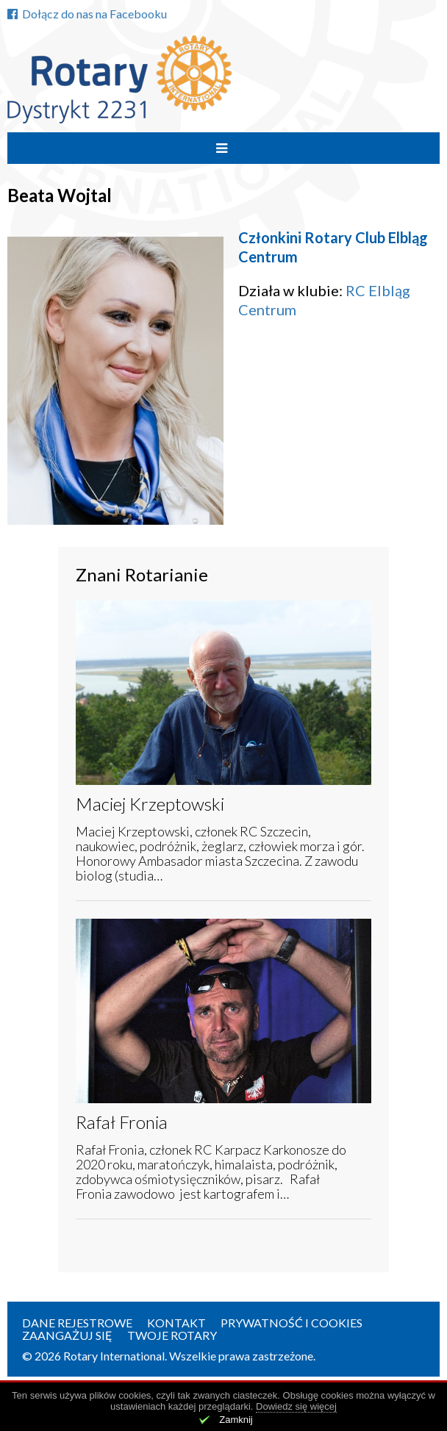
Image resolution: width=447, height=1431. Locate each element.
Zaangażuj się (67, 1335)
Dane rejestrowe (77, 1323)
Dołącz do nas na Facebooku (87, 14)
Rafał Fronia (122, 1122)
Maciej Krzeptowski (150, 803)
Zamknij (236, 1419)
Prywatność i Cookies (291, 1323)
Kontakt (176, 1323)
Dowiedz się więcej (296, 1406)
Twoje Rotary (172, 1335)
